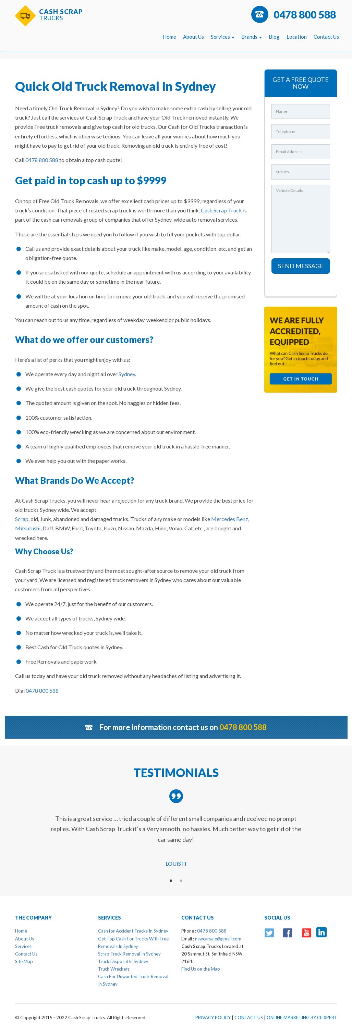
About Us (193, 37)
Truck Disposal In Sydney (123, 961)
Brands (251, 37)
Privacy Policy (213, 1017)
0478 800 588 (305, 14)
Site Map (24, 961)
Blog (274, 37)
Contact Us (326, 37)
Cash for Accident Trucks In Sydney (133, 931)
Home (169, 37)
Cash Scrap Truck (221, 210)
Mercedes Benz (229, 519)
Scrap (21, 519)
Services (222, 37)
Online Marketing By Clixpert (302, 1017)
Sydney (127, 374)
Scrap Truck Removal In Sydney (129, 954)
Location (297, 37)
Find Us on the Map (200, 969)
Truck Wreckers (114, 969)
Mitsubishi (27, 528)
